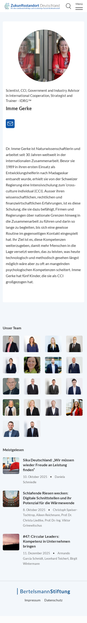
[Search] (68, 6)
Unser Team (12, 328)
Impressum (33, 600)
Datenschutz (53, 600)
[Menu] (79, 6)
